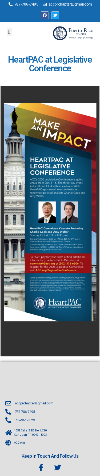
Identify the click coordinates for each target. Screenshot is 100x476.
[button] (9, 32)
